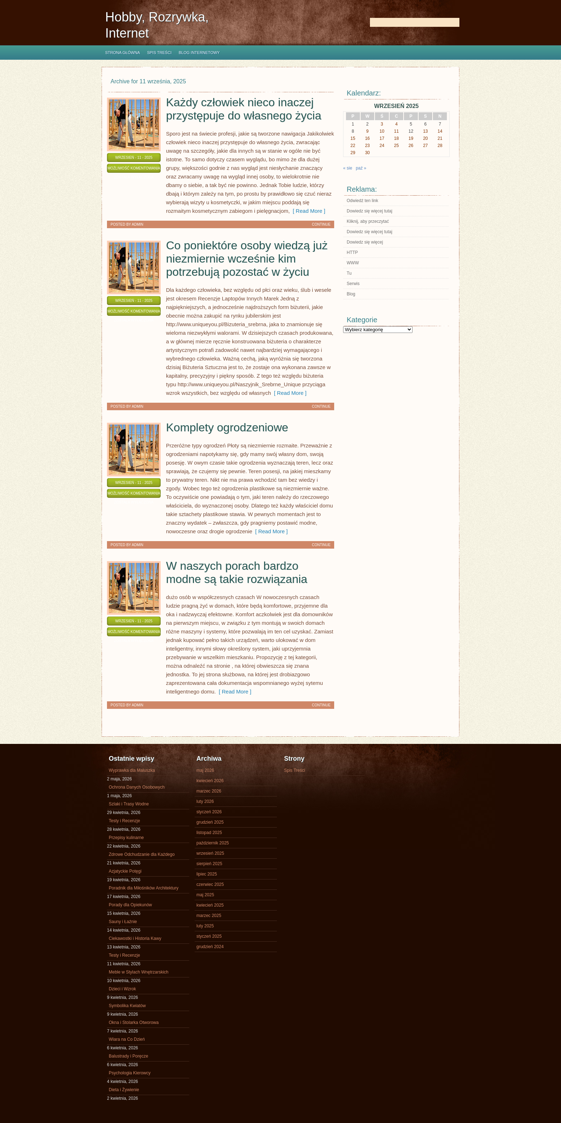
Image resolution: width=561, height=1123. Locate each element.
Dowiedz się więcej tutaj (369, 211)
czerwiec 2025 (210, 884)
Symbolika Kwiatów (127, 1005)
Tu (349, 273)
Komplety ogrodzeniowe (227, 427)
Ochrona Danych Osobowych (137, 787)
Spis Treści (159, 52)
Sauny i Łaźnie (123, 921)
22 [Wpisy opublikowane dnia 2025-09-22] (353, 145)
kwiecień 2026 (210, 780)
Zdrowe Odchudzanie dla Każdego (142, 854)
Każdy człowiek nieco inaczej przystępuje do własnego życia (243, 109)
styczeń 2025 (209, 936)
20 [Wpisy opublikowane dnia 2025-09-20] (425, 138)
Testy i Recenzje (124, 820)
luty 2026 (205, 801)
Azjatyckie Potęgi (125, 871)
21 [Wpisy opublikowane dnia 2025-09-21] (440, 138)
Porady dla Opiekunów (130, 904)
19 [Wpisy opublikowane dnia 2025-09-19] (411, 138)
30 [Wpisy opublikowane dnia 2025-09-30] (367, 152)
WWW (353, 262)
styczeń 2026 (209, 811)
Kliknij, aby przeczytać (368, 221)
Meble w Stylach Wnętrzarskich (139, 972)
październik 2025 (212, 842)
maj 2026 (205, 770)
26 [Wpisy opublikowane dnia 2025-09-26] (411, 145)
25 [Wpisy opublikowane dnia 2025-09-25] (396, 145)
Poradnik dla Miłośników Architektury (144, 888)
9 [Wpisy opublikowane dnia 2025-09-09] (367, 131)
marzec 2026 (208, 791)
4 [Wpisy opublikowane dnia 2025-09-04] (396, 124)
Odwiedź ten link (362, 200)
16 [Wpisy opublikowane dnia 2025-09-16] (367, 138)
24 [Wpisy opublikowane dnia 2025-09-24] (382, 145)
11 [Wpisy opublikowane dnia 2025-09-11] (396, 131)
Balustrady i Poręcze (128, 1056)
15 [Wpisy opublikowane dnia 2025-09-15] (353, 138)
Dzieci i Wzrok (122, 988)
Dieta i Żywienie (124, 1089)
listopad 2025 (209, 832)
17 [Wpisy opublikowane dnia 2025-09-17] (382, 138)
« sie (347, 168)
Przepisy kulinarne (126, 837)
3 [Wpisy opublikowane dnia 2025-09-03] (382, 124)
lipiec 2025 (206, 874)
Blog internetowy (199, 52)
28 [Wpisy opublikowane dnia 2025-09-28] (440, 145)
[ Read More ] (307, 211)
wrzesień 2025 (210, 853)
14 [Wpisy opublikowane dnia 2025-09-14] (440, 131)
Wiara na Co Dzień (127, 1039)
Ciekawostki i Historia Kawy (135, 938)
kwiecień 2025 (210, 905)
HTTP (352, 252)
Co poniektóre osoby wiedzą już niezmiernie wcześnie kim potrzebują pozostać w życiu (247, 258)
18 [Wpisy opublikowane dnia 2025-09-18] (396, 138)
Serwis (353, 283)
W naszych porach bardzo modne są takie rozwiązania (236, 572)
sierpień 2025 (209, 863)
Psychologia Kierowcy (130, 1072)
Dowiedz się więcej (365, 242)
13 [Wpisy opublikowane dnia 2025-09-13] (425, 131)
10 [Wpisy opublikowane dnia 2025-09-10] (382, 131)
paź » (361, 168)
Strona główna (122, 52)
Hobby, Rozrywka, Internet (157, 25)
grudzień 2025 (210, 822)
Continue (321, 224)
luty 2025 (205, 925)
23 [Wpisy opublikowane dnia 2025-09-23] (367, 145)
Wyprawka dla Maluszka (132, 770)
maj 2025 (205, 894)
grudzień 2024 (210, 946)
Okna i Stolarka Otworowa (133, 1022)
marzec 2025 (208, 915)
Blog (351, 293)
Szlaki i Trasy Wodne (129, 803)
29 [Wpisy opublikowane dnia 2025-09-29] (353, 152)
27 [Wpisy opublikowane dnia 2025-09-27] (425, 145)
